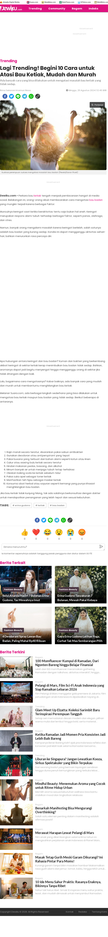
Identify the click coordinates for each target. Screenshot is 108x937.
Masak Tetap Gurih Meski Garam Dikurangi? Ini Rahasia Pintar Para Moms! (69, 859)
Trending (35, 8)
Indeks (93, 8)
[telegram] (24, 96)
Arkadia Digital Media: (11, 2)
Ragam (77, 8)
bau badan (96, 200)
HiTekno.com (86, 2)
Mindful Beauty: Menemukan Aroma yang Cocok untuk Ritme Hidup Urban (70, 785)
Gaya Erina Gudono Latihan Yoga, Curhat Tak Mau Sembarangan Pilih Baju (79, 639)
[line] (18, 96)
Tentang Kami (99, 911)
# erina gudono (21, 505)
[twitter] (11, 96)
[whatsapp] (31, 96)
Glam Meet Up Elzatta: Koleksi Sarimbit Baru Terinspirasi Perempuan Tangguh (67, 712)
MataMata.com (50, 2)
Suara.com (34, 2)
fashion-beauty (13, 589)
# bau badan (57, 505)
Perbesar (97, 105)
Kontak (69, 911)
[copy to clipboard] (37, 96)
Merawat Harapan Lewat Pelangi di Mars (64, 833)
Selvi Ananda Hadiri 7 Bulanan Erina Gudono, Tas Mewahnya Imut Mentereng (25, 598)
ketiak (37, 195)
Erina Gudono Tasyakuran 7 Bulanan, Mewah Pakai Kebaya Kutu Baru (77, 598)
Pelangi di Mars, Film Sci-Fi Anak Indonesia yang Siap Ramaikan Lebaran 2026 (69, 687)
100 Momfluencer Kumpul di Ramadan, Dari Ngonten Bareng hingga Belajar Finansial (67, 663)
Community (56, 8)
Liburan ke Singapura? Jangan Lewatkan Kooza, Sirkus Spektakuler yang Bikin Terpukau (68, 761)
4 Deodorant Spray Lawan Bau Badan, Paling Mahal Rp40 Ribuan (24, 639)
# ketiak (40, 505)
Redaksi (83, 911)
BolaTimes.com (68, 2)
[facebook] (5, 96)
